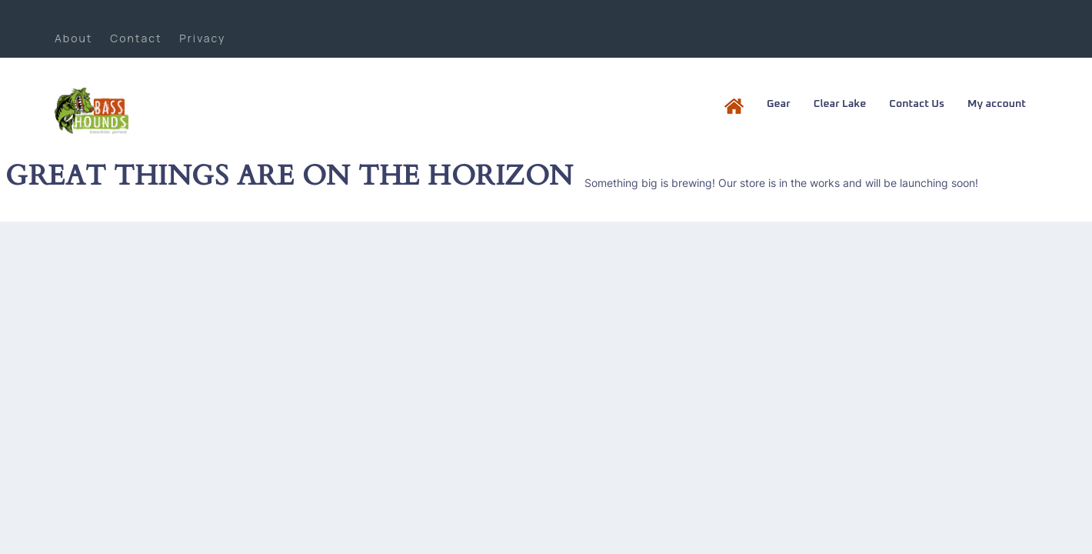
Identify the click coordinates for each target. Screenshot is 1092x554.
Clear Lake (840, 103)
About (73, 38)
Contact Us (916, 103)
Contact (135, 38)
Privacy (202, 38)
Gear (779, 103)
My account (996, 103)
